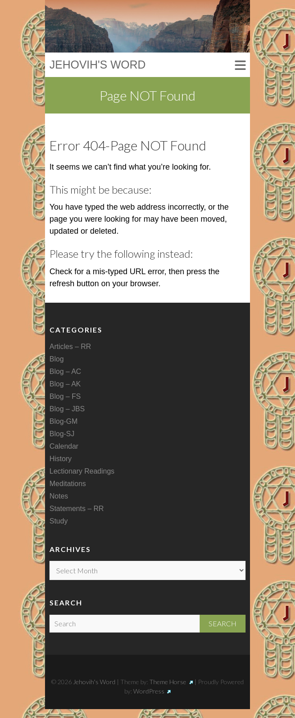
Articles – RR (70, 346)
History (60, 458)
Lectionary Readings (82, 471)
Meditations (67, 483)
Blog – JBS (67, 409)
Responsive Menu (240, 65)
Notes (58, 496)
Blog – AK (65, 384)
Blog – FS (65, 396)
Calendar (63, 446)
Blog (56, 359)
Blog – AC (65, 371)
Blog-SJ (61, 434)
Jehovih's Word (97, 64)
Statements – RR (76, 508)
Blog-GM (63, 421)
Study (58, 521)
